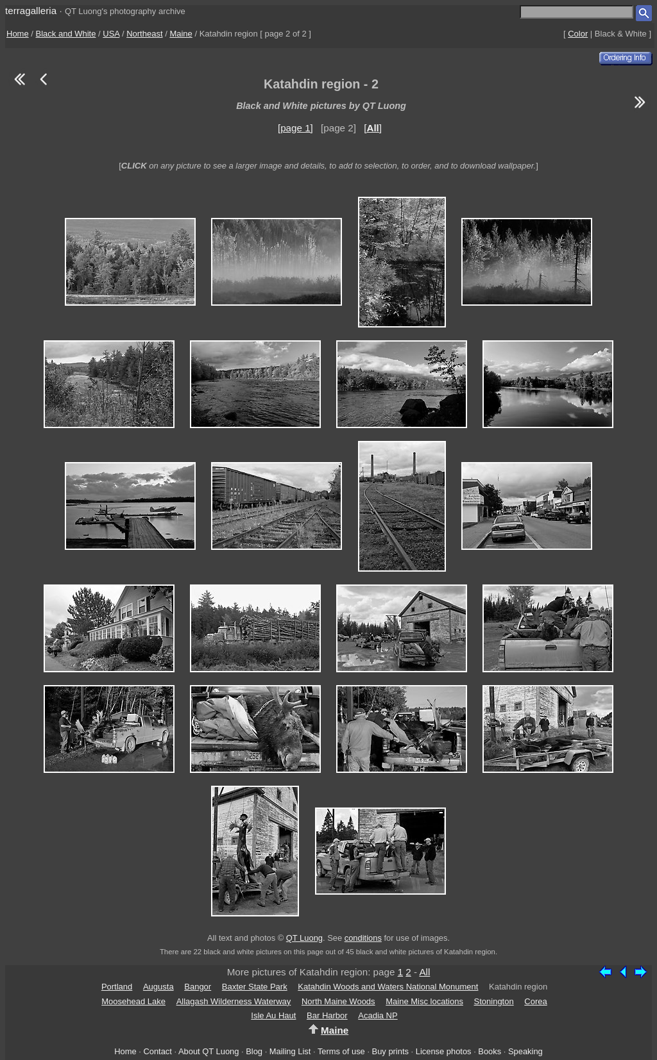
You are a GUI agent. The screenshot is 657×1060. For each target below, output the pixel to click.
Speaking (525, 1051)
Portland (116, 986)
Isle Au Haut (273, 1015)
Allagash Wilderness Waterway (233, 1001)
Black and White (66, 33)
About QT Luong (208, 1051)
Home (17, 33)
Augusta (158, 986)
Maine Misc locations (424, 1001)
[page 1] (295, 127)
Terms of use (341, 1051)
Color (578, 33)
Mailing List (290, 1051)
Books (489, 1051)
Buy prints (390, 1051)
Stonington (494, 1001)
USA (111, 33)
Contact (157, 1051)
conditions (363, 938)
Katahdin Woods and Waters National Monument (388, 986)
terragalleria (30, 10)
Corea (535, 1001)
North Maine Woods (338, 1001)
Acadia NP (377, 1015)
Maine (180, 33)
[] (373, 127)
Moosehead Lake (133, 1001)
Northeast (144, 33)
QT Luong (304, 938)
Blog (254, 1051)
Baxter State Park (254, 986)
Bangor (197, 986)
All (424, 971)
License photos (444, 1051)
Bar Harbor (327, 1015)
